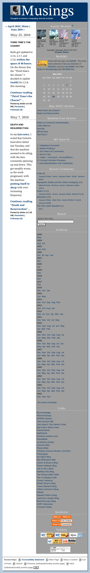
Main (25, 26)
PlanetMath (42, 439)
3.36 (63, 550)
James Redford (68, 200)
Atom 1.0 (62, 521)
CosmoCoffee (43, 445)
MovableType (52, 69)
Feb (44, 249)
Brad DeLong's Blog (46, 501)
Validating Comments (49, 145)
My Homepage (44, 412)
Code (39, 173)
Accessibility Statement (33, 560)
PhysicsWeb (42, 448)
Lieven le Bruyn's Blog (47, 463)
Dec (39, 279)
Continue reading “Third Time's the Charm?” (21, 96)
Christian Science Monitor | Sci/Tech (54, 451)
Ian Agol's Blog (44, 457)
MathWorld (42, 433)
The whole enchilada (47, 402)
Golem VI (41, 191)
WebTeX (52, 67)
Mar (39, 261)
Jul (43, 243)
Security (41, 128)
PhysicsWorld (43, 430)
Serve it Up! (45, 154)
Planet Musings (44, 415)
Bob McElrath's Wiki (46, 460)
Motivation (42, 197)
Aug (53, 302)
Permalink (19, 107)
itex (64, 64)
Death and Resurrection (48, 113)
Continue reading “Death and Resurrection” (21, 205)
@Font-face (42, 131)
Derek (55, 176)
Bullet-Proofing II (47, 148)
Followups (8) (16, 110)
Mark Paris (57, 200)
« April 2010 (12, 26)
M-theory (55, 185)
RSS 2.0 (66, 517)
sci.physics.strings (45, 442)
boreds (78, 200)
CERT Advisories (45, 504)
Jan (51, 255)
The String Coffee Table (48, 474)
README (66, 69)
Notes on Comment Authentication (53, 122)
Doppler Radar (62, 52)
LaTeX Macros (43, 125)
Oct (38, 255)
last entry (23, 134)
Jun (44, 290)
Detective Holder (72, 185)
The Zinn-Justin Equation (48, 206)
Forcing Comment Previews (53, 160)
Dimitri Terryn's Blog (46, 483)
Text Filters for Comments (52, 151)
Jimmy (55, 194)
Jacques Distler (45, 176)
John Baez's (51, 424)
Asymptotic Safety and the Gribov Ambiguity (57, 182)
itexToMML (70, 67)
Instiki (14, 82)
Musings (47, 11)
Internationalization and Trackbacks (56, 163)
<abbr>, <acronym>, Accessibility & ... (57, 157)
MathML (73, 61)
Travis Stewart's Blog (47, 486)
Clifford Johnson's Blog (47, 489)
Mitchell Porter (44, 185)
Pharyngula (42, 454)
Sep (39, 243)
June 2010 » (18, 29)
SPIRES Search (44, 418)
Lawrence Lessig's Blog (48, 498)
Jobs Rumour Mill (45, 421)
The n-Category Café (47, 477)
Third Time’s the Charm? (48, 110)
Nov (44, 320)
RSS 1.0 (57, 517)
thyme (62, 185)
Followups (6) (16, 218)
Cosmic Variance (45, 480)
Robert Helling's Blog (47, 465)
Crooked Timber (44, 507)
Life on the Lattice (45, 468)
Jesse (41, 188)
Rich (41, 209)
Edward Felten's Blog (47, 495)
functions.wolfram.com (47, 436)
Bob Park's (48, 427)
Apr (47, 255)
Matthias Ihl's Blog (45, 471)
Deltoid (40, 492)
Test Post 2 (42, 134)
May (39, 237)
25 (53, 96)
